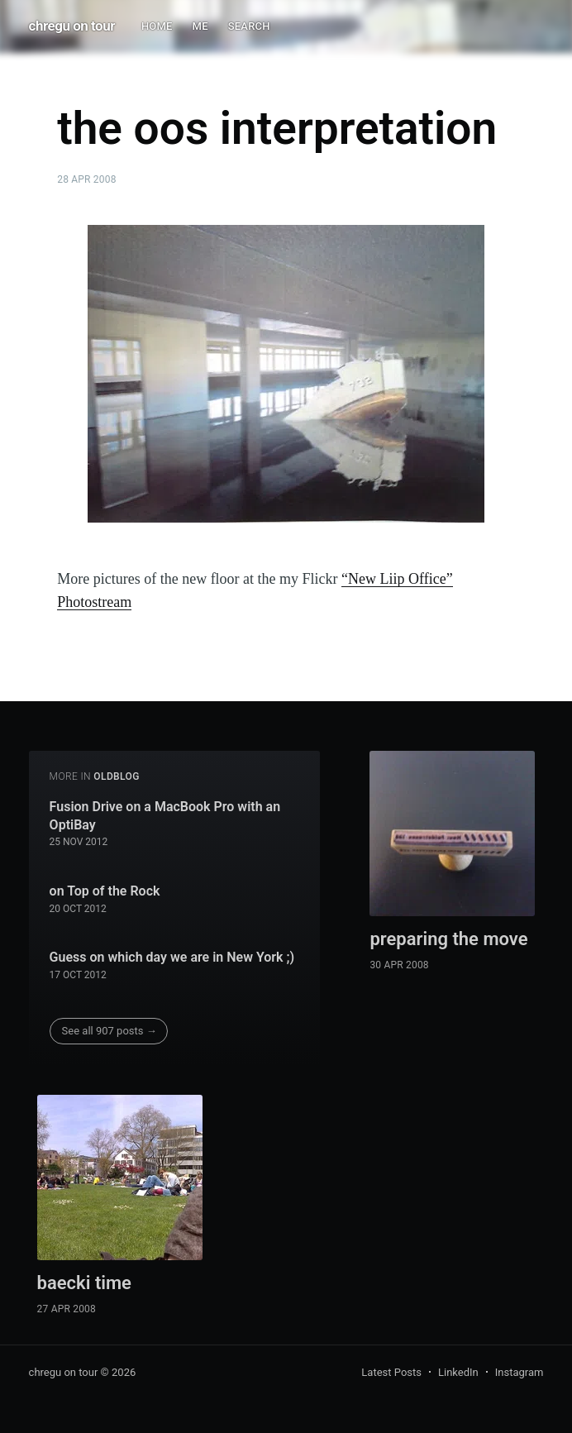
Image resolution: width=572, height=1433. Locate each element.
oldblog (116, 776)
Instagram (519, 1372)
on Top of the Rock (105, 891)
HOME (157, 26)
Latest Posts (391, 1372)
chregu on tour (72, 25)
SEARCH (249, 26)
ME (200, 26)
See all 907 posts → (109, 1031)
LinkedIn (458, 1372)
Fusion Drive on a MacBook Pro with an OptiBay (165, 816)
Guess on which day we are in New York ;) (172, 957)
